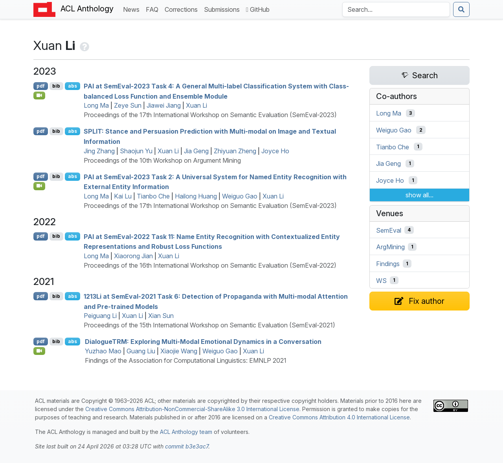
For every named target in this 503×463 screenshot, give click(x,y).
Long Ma (96, 105)
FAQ (154, 8)
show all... (419, 195)
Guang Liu (141, 351)
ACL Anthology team (186, 431)
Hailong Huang (196, 196)
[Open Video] (39, 95)
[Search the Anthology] (396, 9)
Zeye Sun (127, 105)
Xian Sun (161, 316)
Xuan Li (196, 105)
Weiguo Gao (239, 196)
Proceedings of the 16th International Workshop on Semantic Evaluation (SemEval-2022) (210, 265)
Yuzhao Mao (103, 351)
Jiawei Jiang (164, 105)
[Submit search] (461, 9)
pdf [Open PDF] (41, 86)
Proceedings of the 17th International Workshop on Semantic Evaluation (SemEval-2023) (210, 115)
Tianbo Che (153, 196)
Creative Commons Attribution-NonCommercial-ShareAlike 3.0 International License (192, 409)
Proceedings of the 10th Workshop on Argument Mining (162, 160)
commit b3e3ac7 (186, 446)
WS (381, 280)
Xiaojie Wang (178, 351)
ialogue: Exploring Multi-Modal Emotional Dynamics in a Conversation (203, 341)
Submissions (223, 8)
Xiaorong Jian (133, 256)
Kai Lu (123, 196)
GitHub (258, 9)
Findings (388, 264)
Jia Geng (196, 151)
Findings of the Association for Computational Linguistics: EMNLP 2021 (185, 360)
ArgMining (390, 247)
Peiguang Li (100, 316)
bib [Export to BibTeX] (56, 86)
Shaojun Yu (136, 151)
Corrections (183, 8)
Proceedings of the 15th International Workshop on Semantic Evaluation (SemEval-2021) (209, 325)
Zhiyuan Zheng (235, 151)
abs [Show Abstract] (72, 86)
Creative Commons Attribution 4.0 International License (339, 417)
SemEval (388, 230)
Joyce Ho (275, 151)
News (133, 8)
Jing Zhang (99, 151)
